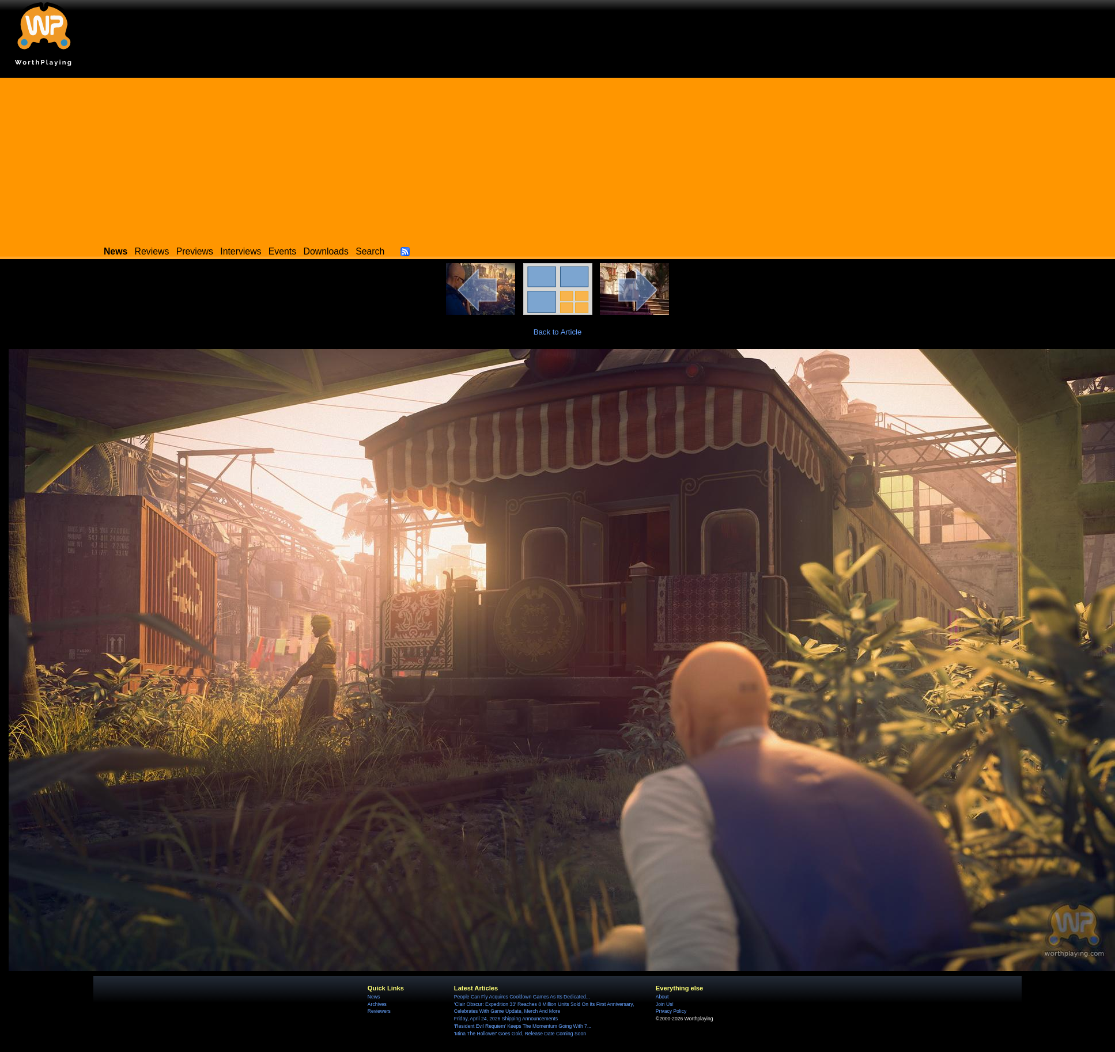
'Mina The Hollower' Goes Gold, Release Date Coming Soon (520, 1033)
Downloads (326, 251)
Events (282, 251)
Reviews (152, 251)
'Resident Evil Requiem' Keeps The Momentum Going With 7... (522, 1026)
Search (370, 251)
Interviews (240, 251)
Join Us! (665, 1004)
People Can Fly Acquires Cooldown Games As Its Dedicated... (522, 997)
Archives (377, 1004)
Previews (194, 251)
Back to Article (558, 332)
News (374, 997)
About (662, 997)
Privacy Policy (671, 1011)
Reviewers (379, 1011)
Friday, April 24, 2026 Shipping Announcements (506, 1018)
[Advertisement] (557, 158)
